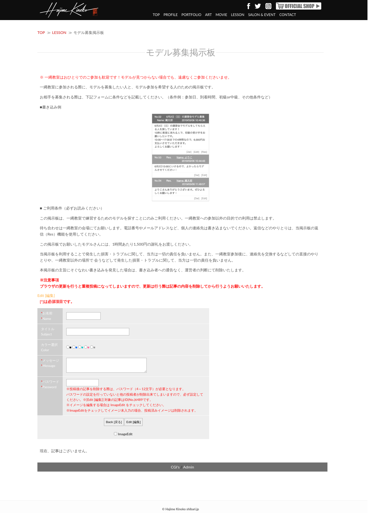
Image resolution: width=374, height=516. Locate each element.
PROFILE (158, 14)
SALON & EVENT (249, 14)
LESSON (225, 14)
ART (196, 14)
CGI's (163, 470)
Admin (176, 470)
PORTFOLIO (179, 14)
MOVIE (209, 14)
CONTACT (275, 14)
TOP (143, 14)
